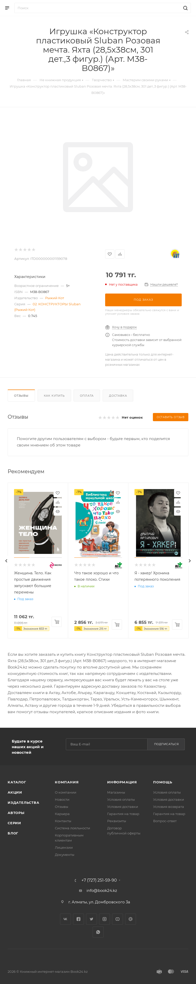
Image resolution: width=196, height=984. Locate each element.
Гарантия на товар (123, 814)
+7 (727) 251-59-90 (99, 880)
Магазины (116, 792)
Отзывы (21, 395)
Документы (64, 855)
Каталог (17, 782)
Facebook (78, 919)
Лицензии (64, 847)
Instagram (104, 919)
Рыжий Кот (54, 298)
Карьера (62, 814)
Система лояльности (72, 828)
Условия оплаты (121, 799)
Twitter (91, 919)
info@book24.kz (102, 890)
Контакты (63, 821)
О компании (65, 792)
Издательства (23, 802)
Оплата (87, 395)
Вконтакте (65, 919)
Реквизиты (116, 821)
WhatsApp (98, 932)
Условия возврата (168, 807)
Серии (14, 823)
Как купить (54, 395)
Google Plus (130, 919)
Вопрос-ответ (165, 821)
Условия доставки (122, 807)
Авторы (16, 813)
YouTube (117, 919)
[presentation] (6, 561)
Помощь (162, 782)
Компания (67, 782)
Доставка (118, 395)
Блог (13, 833)
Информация (122, 782)
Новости (62, 799)
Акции (15, 792)
